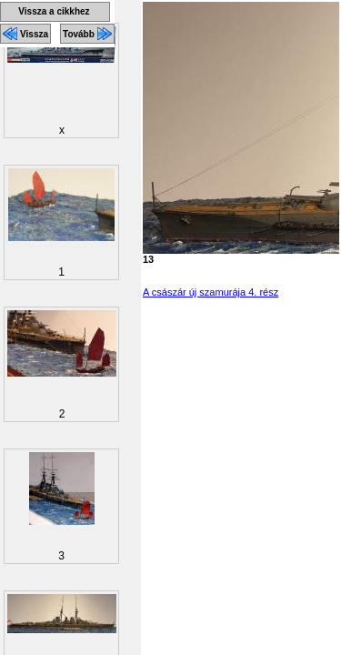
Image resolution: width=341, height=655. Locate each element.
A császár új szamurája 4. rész (210, 292)
